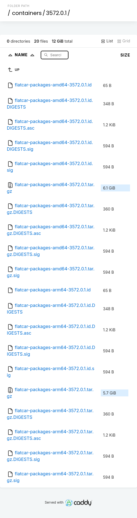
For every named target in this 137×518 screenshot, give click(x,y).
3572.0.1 (56, 13)
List (107, 41)
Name (26, 54)
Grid (123, 41)
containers (27, 13)
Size (125, 55)
